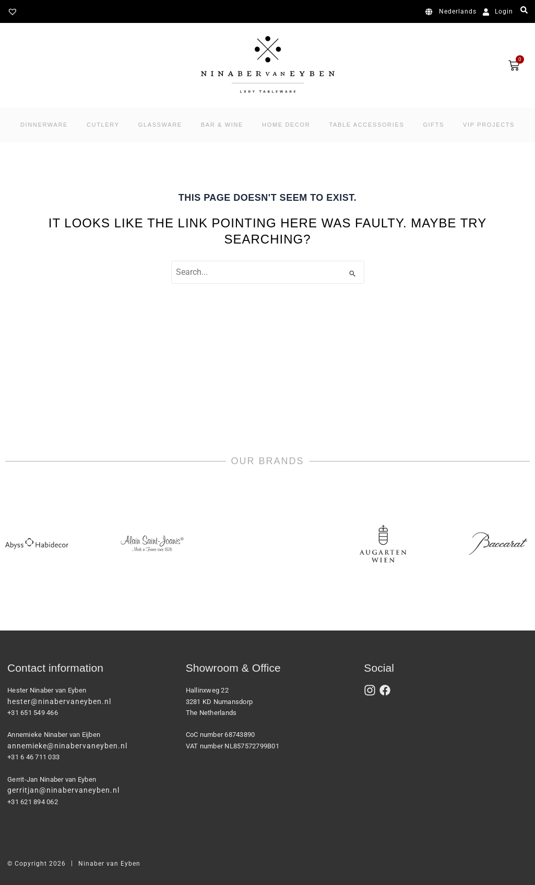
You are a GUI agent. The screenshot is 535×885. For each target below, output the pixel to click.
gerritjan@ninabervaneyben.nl (63, 790)
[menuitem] (453, 12)
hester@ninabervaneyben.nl (59, 701)
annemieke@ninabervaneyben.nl (67, 746)
